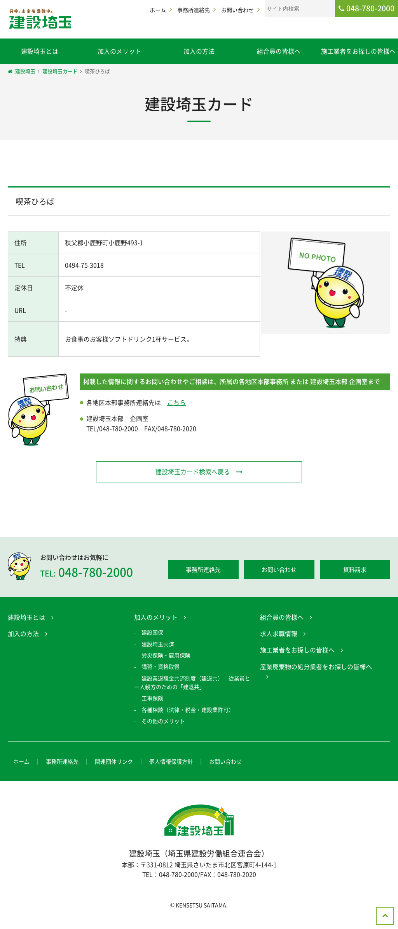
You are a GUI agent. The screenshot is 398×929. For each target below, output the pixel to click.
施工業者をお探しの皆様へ (358, 51)
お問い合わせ (237, 10)
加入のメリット (119, 51)
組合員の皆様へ (278, 51)
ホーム (158, 10)
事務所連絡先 (193, 10)
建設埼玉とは (39, 51)
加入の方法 (199, 51)
